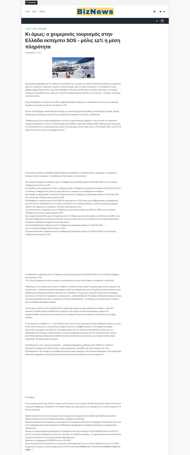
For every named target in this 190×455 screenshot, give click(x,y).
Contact (42, 11)
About (34, 11)
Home (27, 11)
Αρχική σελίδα (31, 29)
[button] (157, 20)
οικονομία (42, 29)
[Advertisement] (73, 149)
